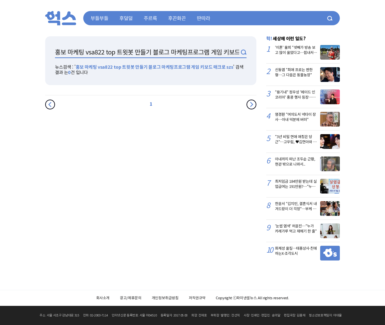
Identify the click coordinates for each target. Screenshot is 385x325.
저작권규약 (197, 298)
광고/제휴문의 (130, 298)
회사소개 (103, 298)
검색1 (244, 52)
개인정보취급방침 (165, 298)
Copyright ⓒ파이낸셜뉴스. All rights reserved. (252, 298)
